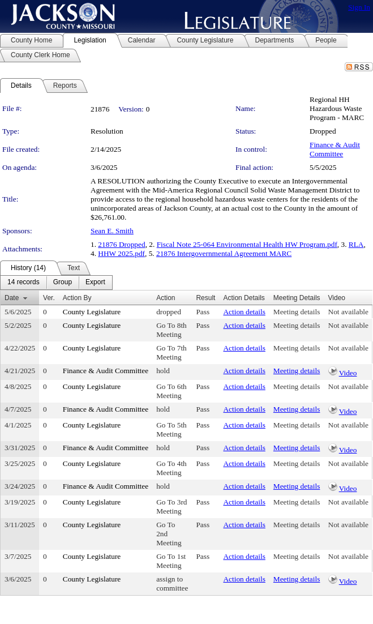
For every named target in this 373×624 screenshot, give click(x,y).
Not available (348, 311)
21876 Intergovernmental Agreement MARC (223, 253)
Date (12, 298)
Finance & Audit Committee (335, 149)
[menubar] (56, 282)
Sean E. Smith (112, 230)
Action (165, 298)
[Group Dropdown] (62, 282)
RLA (356, 244)
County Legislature (92, 311)
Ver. (49, 298)
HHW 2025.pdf (121, 253)
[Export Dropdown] (95, 282)
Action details (244, 311)
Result (205, 298)
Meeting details (296, 311)
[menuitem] (23, 282)
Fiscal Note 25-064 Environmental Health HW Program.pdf (247, 244)
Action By (77, 298)
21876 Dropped (121, 244)
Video (348, 373)
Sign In (359, 7)
